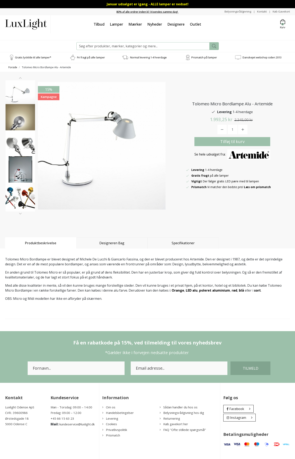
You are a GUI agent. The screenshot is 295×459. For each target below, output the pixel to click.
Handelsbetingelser (118, 413)
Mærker (135, 24)
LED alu (191, 290)
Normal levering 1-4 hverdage (148, 57)
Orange (178, 290)
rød (234, 290)
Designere (176, 24)
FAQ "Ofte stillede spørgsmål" (183, 429)
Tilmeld (250, 368)
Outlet (195, 24)
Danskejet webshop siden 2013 (262, 57)
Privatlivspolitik (114, 429)
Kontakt (260, 11)
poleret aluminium (214, 290)
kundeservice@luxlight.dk (77, 424)
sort (257, 290)
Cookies (109, 424)
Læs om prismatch (257, 187)
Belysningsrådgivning (235, 11)
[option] (20, 96)
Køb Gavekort (281, 11)
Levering (110, 418)
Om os (108, 407)
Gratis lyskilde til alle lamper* (33, 57)
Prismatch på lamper (204, 57)
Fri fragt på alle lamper (91, 57)
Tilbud (99, 24)
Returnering (170, 418)
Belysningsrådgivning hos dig (182, 413)
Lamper (116, 24)
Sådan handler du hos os (178, 407)
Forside (12, 67)
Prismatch (111, 435)
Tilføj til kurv (232, 141)
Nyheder (154, 24)
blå (241, 290)
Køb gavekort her (174, 424)
